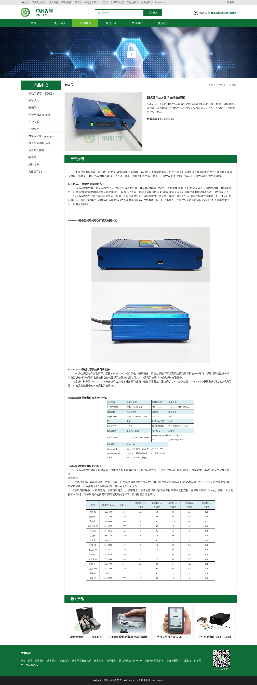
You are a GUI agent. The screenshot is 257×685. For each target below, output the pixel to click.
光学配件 (33, 128)
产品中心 (85, 23)
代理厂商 (111, 23)
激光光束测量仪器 (39, 143)
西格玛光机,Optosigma (41, 136)
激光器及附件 (36, 150)
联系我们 (232, 2)
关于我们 (59, 23)
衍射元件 (33, 164)
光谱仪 (233, 85)
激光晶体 (33, 107)
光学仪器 (33, 121)
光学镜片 (33, 100)
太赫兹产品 (35, 171)
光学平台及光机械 (39, 114)
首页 (33, 23)
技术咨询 (137, 23)
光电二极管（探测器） (41, 93)
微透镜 (32, 157)
